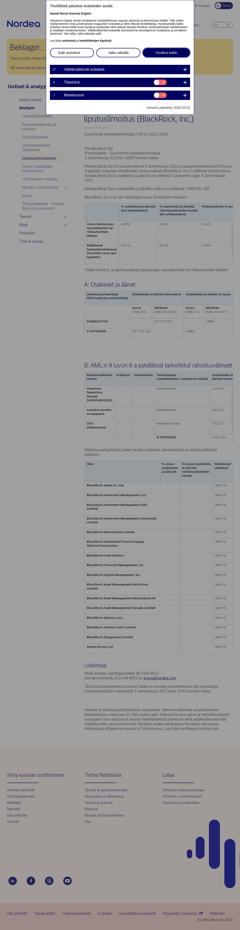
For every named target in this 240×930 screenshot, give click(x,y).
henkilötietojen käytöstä (95, 40)
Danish (54, 13)
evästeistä (68, 40)
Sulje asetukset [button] (69, 53)
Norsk (64, 13)
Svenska (74, 13)
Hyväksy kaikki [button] (166, 53)
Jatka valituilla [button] (118, 53)
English (86, 13)
